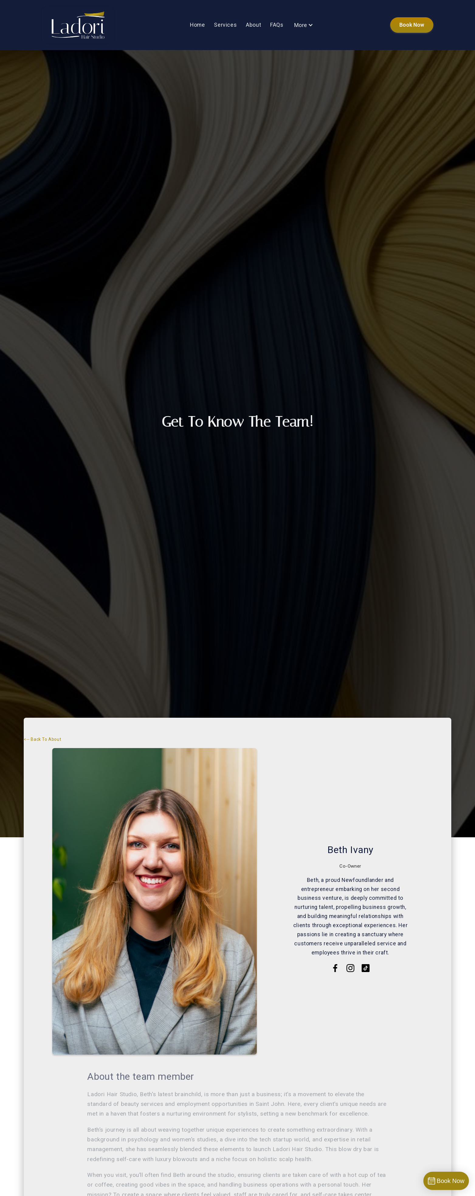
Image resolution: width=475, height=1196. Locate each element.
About (253, 25)
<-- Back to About (42, 739)
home (197, 25)
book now (411, 25)
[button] (303, 25)
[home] (78, 25)
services (225, 25)
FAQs (276, 25)
